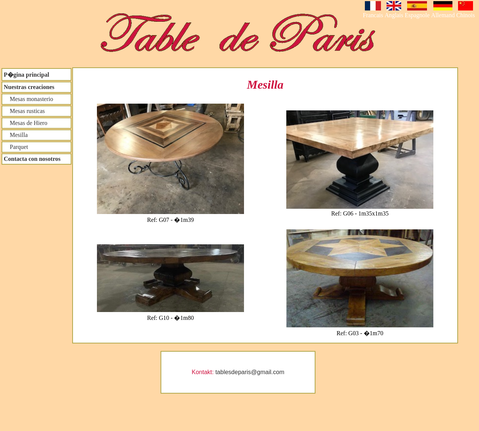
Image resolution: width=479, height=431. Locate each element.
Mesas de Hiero (25, 123)
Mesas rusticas (24, 111)
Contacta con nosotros (32, 159)
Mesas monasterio (28, 99)
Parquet (16, 147)
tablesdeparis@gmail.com (249, 372)
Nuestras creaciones (29, 87)
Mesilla (16, 135)
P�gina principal (26, 74)
